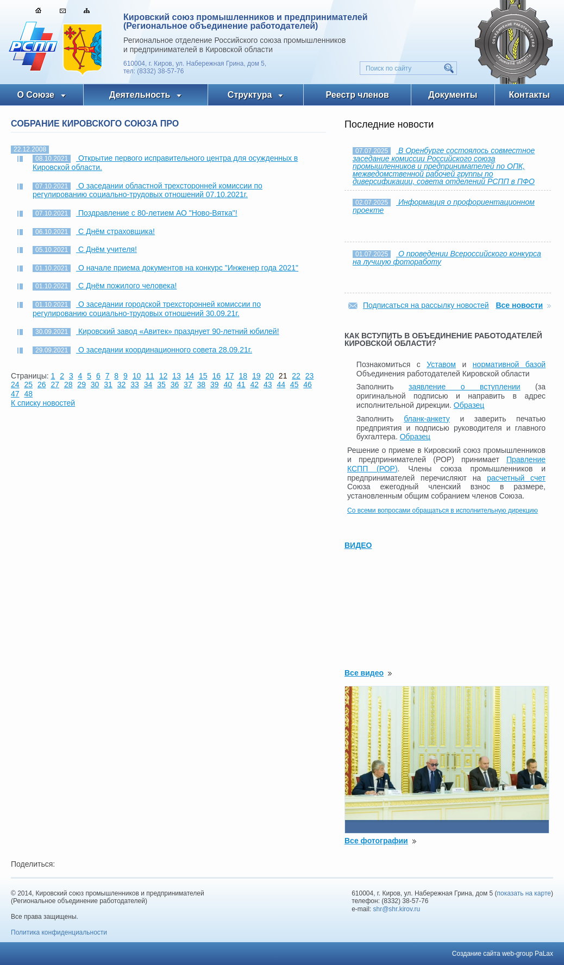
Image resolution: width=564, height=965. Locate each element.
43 (268, 384)
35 (161, 384)
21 (283, 375)
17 (229, 375)
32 (121, 384)
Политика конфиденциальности (59, 932)
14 (190, 375)
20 (269, 375)
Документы (452, 94)
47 (15, 393)
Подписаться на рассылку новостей (426, 305)
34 (148, 384)
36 (175, 384)
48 (28, 393)
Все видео (364, 672)
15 (203, 375)
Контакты (529, 94)
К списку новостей (43, 403)
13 (176, 375)
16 (216, 375)
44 (281, 384)
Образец (469, 405)
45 (294, 384)
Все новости (519, 305)
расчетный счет (516, 478)
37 (188, 384)
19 (256, 375)
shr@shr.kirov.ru (397, 909)
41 (241, 384)
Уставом (441, 364)
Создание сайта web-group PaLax (502, 953)
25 (28, 384)
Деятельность (139, 94)
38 (201, 384)
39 (214, 384)
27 (55, 384)
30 (95, 384)
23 (309, 375)
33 (134, 384)
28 (68, 384)
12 (163, 375)
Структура (250, 94)
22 (296, 375)
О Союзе (35, 94)
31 (108, 384)
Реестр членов (357, 94)
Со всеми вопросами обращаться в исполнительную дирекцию (442, 510)
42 (254, 384)
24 (15, 384)
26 (41, 384)
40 (228, 384)
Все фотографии (376, 840)
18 (243, 375)
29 (81, 384)
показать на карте (524, 893)
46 (307, 384)
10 (137, 375)
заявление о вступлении (465, 386)
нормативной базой (509, 364)
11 (150, 375)
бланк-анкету (427, 418)
